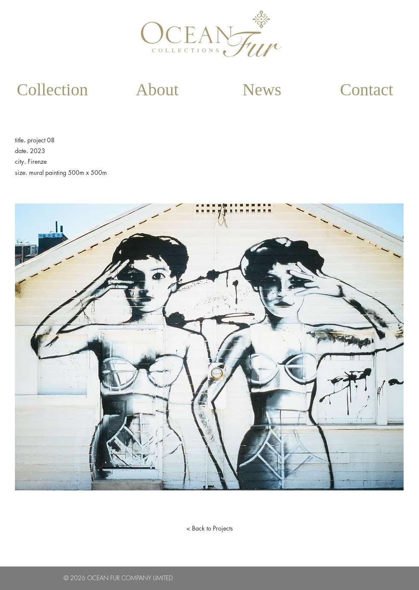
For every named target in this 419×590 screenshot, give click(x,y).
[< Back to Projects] (209, 528)
